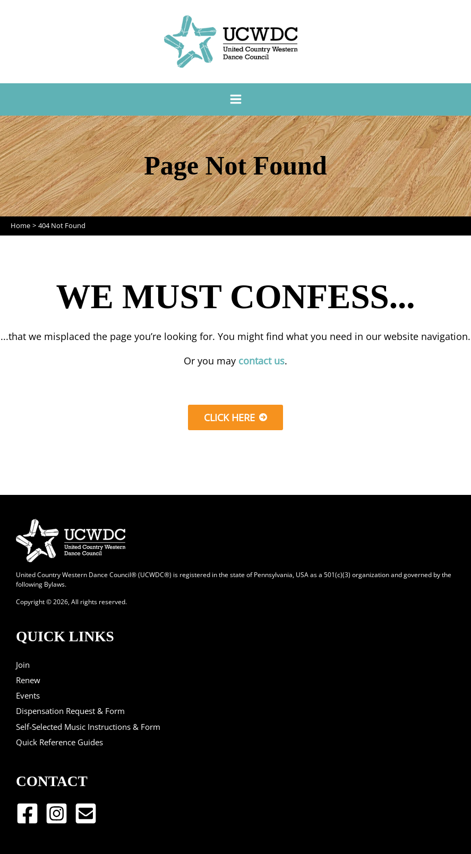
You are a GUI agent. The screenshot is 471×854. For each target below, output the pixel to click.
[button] (235, 417)
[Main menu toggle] (235, 99)
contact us (261, 360)
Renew (28, 680)
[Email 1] (85, 813)
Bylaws (54, 584)
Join (23, 664)
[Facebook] (27, 813)
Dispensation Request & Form (70, 710)
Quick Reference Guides (59, 742)
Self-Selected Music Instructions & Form (88, 726)
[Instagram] (56, 813)
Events (28, 695)
